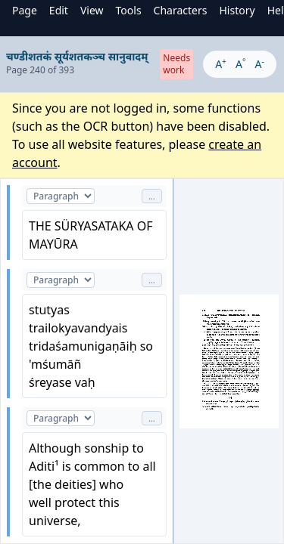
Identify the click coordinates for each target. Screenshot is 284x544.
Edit (58, 10)
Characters (181, 10)
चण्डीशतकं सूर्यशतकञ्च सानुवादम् (77, 56)
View (92, 10)
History (236, 10)
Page (24, 10)
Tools (129, 10)
